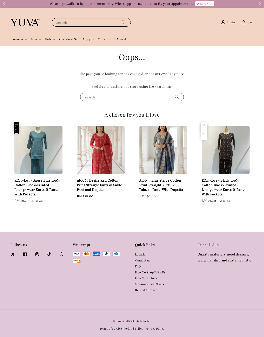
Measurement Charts (149, 284)
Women (18, 39)
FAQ (138, 266)
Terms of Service (111, 328)
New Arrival (118, 39)
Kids (48, 39)
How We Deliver (146, 278)
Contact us (142, 260)
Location (141, 254)
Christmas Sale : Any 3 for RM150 (82, 39)
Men (34, 39)
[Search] (124, 22)
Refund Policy (133, 328)
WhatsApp (205, 4)
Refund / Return (146, 290)
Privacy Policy (154, 328)
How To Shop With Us (150, 272)
